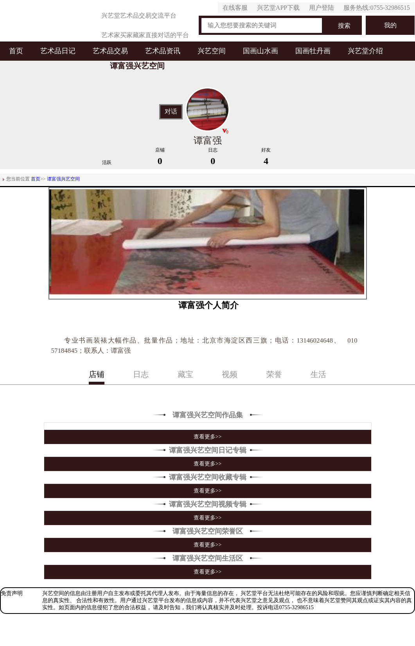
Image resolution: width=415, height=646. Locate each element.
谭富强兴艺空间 (63, 179)
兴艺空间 (212, 51)
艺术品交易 (110, 51)
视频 (229, 374)
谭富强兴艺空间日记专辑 (207, 450)
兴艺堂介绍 (365, 51)
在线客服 (235, 7)
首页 (16, 51)
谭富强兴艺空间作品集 (207, 415)
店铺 (96, 374)
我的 (390, 25)
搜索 (344, 25)
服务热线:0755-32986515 (376, 7)
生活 (318, 374)
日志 (141, 374)
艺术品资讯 (162, 51)
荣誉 (274, 374)
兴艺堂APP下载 (278, 7)
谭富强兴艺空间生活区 (207, 558)
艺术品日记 (57, 51)
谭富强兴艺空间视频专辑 (207, 504)
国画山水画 (260, 51)
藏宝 (185, 374)
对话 (171, 111)
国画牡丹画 (313, 51)
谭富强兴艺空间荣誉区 (207, 531)
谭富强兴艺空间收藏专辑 (207, 477)
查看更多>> (208, 437)
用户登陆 (321, 7)
